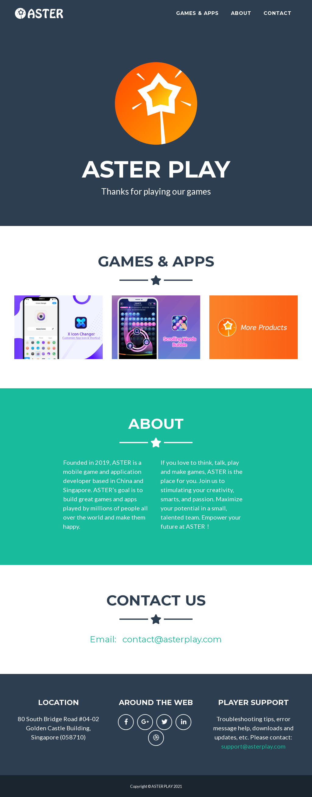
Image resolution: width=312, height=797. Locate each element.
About (241, 16)
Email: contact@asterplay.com (156, 639)
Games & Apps (197, 16)
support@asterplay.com (253, 746)
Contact (278, 16)
